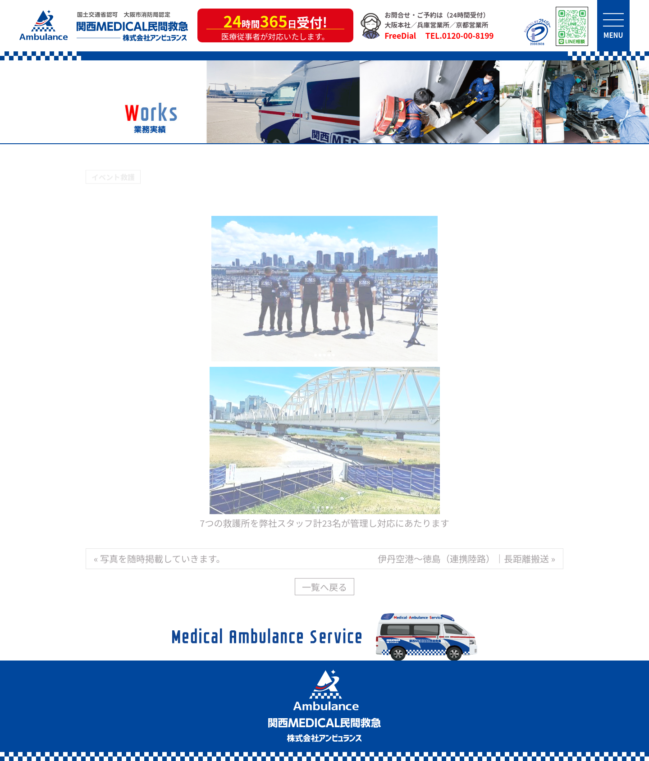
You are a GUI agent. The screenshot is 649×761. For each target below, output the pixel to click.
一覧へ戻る (324, 588)
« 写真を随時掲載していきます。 (159, 559)
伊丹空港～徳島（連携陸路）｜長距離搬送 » (466, 559)
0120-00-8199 (468, 35)
